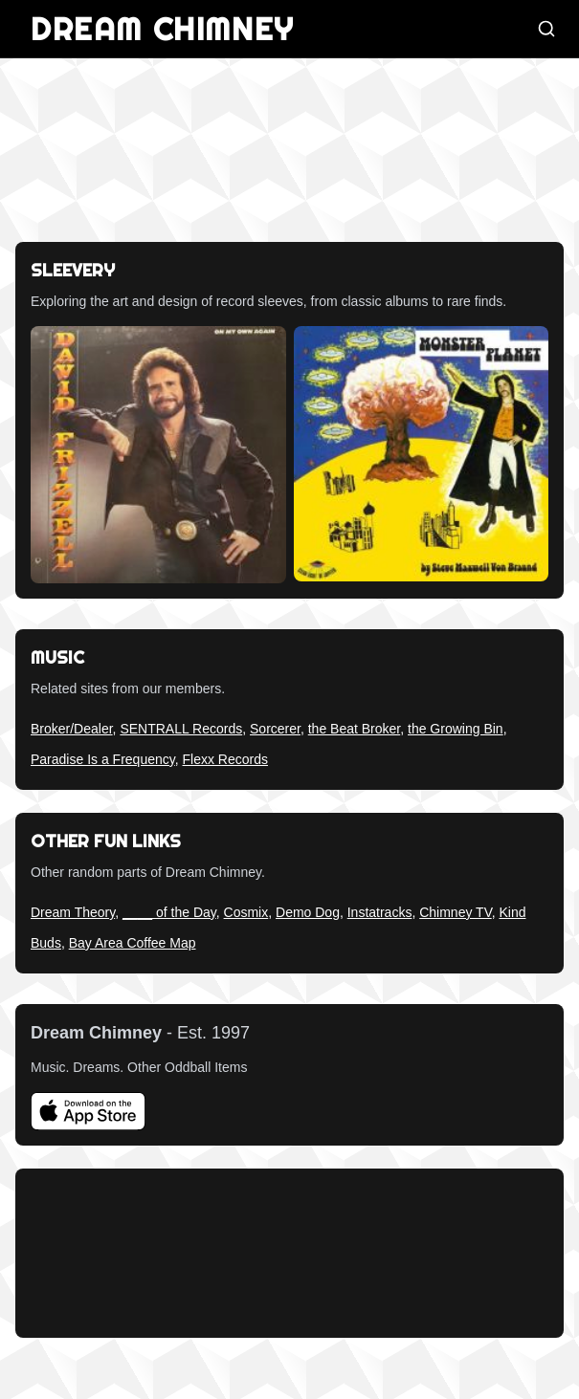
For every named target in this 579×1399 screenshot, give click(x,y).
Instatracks (379, 912)
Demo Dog (308, 912)
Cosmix (246, 912)
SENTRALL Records (181, 728)
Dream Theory (73, 912)
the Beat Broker (354, 728)
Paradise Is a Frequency (103, 759)
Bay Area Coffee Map (132, 943)
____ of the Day (169, 912)
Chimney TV (455, 912)
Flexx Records (225, 759)
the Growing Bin (455, 728)
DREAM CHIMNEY (163, 29)
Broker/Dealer (72, 728)
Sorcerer (275, 728)
